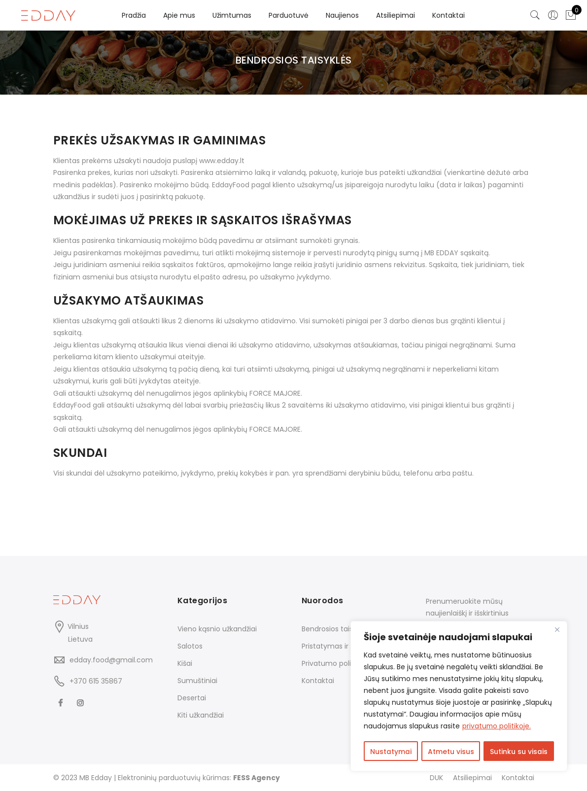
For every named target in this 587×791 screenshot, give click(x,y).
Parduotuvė (289, 15)
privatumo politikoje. (497, 727)
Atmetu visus (451, 752)
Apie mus (179, 15)
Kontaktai (448, 15)
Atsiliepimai (395, 15)
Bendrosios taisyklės (336, 629)
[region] (458, 696)
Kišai (184, 663)
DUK (436, 778)
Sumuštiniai (197, 681)
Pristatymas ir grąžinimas (344, 646)
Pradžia (134, 15)
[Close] (557, 631)
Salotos (190, 646)
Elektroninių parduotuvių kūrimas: (199, 778)
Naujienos (342, 15)
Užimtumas (231, 15)
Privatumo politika (332, 663)
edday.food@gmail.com (111, 660)
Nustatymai (391, 752)
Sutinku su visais (519, 752)
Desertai (191, 698)
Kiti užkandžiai (200, 715)
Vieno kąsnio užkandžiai (217, 629)
